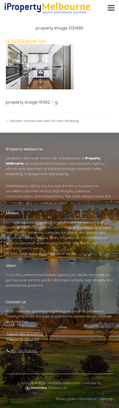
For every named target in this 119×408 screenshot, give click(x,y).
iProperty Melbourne (64, 383)
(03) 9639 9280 (21, 350)
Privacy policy (66, 399)
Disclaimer (88, 399)
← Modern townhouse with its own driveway (42, 120)
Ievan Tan (36, 41)
